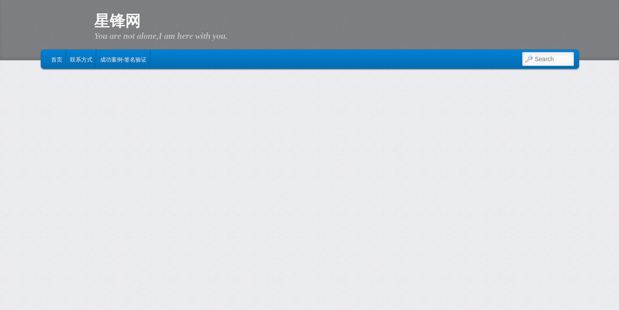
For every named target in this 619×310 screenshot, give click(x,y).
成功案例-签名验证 (123, 59)
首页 (56, 59)
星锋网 (117, 21)
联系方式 (81, 59)
